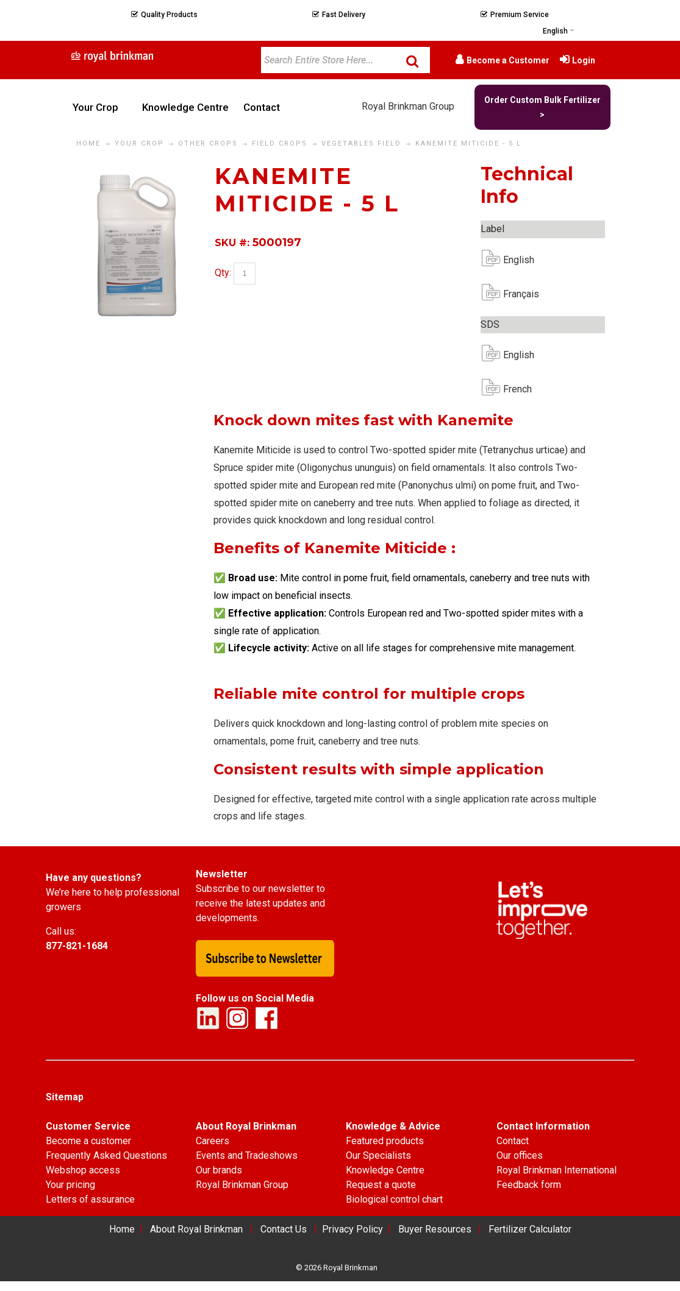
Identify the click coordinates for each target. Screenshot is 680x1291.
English (513, 260)
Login (583, 60)
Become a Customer (508, 60)
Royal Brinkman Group (408, 106)
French (513, 389)
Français (513, 294)
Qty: (223, 272)
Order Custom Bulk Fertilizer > (542, 107)
